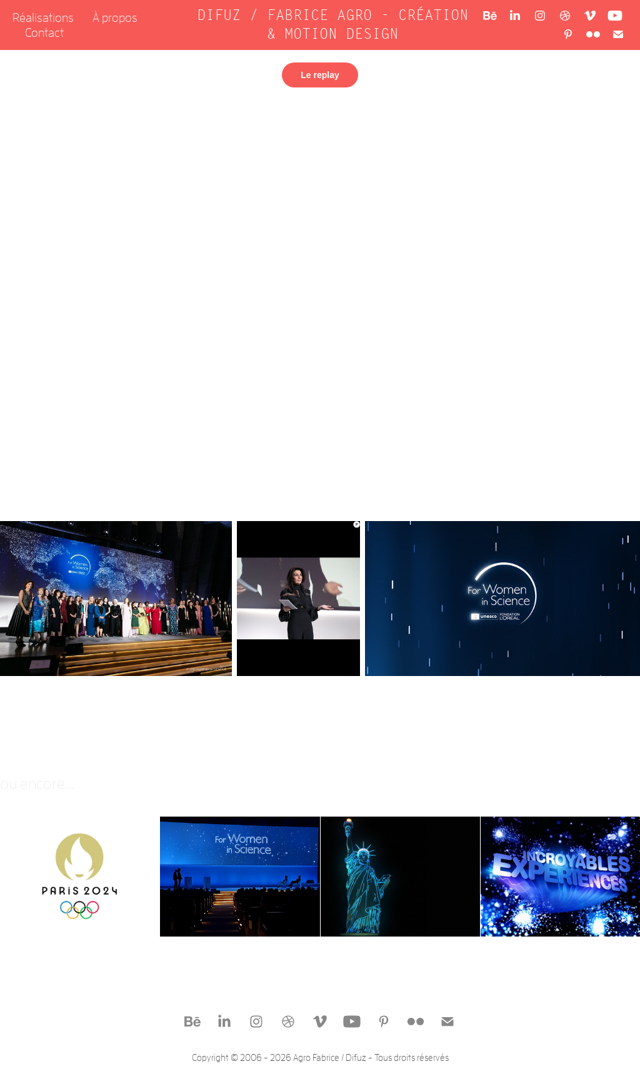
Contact (44, 32)
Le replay (320, 75)
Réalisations (43, 17)
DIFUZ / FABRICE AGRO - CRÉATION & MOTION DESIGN (337, 24)
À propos (115, 17)
